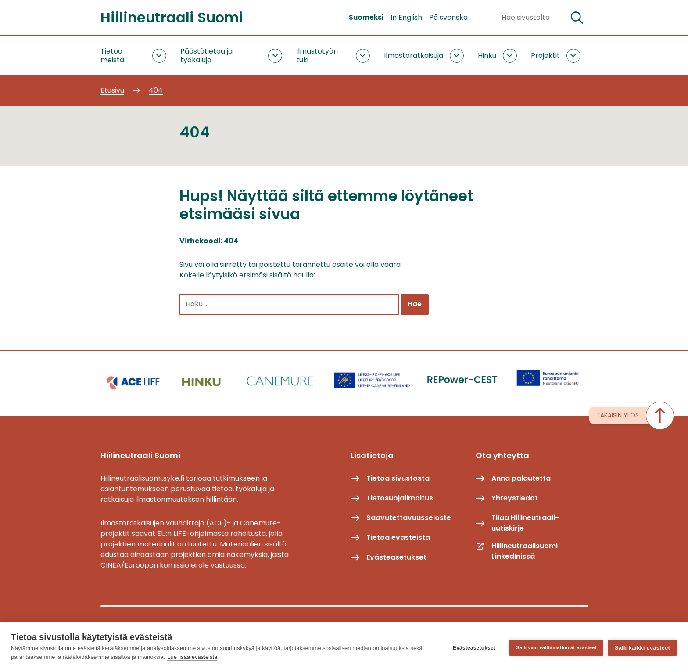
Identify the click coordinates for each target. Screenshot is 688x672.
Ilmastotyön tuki (317, 55)
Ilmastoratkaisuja (413, 55)
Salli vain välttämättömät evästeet (554, 646)
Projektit (545, 55)
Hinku (487, 55)
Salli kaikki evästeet (642, 646)
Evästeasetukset (472, 647)
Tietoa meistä (112, 55)
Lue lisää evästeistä (192, 657)
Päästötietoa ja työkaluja (206, 55)
